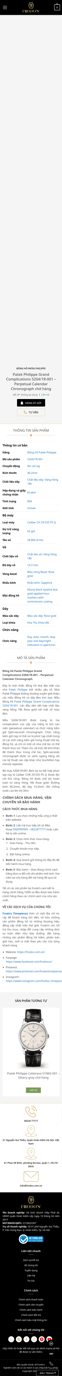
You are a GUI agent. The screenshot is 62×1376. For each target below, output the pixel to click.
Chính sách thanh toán (31, 1299)
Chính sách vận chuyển (31, 1304)
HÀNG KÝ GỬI (31, 403)
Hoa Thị (32, 622)
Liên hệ (31, 1275)
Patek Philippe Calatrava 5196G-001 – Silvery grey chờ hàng (33, 1075)
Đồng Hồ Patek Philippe (30, 368)
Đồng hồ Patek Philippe (41, 452)
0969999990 (20, 829)
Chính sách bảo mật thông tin (31, 1320)
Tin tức (31, 1280)
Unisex (31, 508)
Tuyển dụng (31, 1270)
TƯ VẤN (31, 412)
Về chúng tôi (31, 1265)
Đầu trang (48, 1373)
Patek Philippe (17, 689)
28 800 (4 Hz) (35, 540)
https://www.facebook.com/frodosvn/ (29, 961)
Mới (29, 501)
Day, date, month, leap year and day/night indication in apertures (41, 641)
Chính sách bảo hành (31, 1309)
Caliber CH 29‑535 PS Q (41, 522)
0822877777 (38, 829)
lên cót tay (33, 466)
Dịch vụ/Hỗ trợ (31, 1260)
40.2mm (32, 473)
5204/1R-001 (35, 459)
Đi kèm (31, 492)
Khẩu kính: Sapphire (39, 583)
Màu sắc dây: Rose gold (41, 616)
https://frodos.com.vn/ (31, 952)
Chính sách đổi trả (31, 1314)
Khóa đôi (43, 622)
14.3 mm (32, 565)
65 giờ (31, 531)
